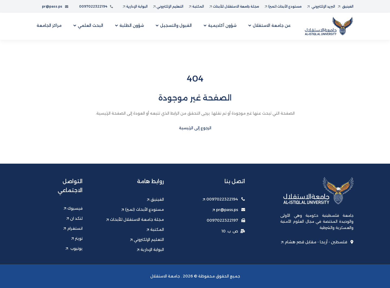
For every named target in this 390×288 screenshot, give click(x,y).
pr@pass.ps (55, 6)
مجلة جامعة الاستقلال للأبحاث (234, 6)
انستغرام (73, 228)
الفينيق (345, 6)
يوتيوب (74, 248)
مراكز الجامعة (49, 25)
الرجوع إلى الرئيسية (195, 127)
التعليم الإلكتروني (168, 6)
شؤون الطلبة (131, 25)
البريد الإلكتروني (321, 6)
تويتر (77, 238)
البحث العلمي (90, 25)
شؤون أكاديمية (222, 25)
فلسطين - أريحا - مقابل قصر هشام (317, 242)
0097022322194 (96, 6)
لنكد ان (74, 218)
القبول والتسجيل (176, 25)
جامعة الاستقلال (165, 276)
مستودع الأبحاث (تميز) (283, 6)
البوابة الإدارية (135, 6)
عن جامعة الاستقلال (272, 25)
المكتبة (196, 6)
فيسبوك (73, 208)
